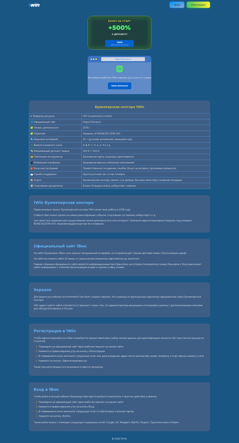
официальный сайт (119, 43)
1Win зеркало (119, 85)
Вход (177, 4)
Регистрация (198, 4)
